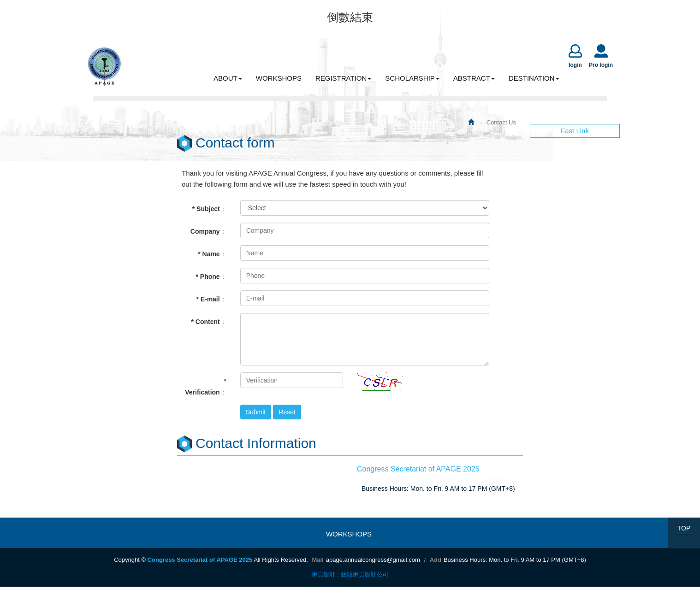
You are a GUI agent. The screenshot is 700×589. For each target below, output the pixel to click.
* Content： (208, 324)
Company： (208, 233)
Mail (318, 562)
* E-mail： (211, 301)
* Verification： (205, 389)
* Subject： (209, 211)
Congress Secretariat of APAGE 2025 (104, 68)
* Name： (212, 256)
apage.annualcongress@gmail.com (373, 562)
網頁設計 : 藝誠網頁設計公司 (350, 576)
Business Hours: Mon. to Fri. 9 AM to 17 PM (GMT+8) (515, 562)
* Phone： (211, 279)
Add (435, 562)
